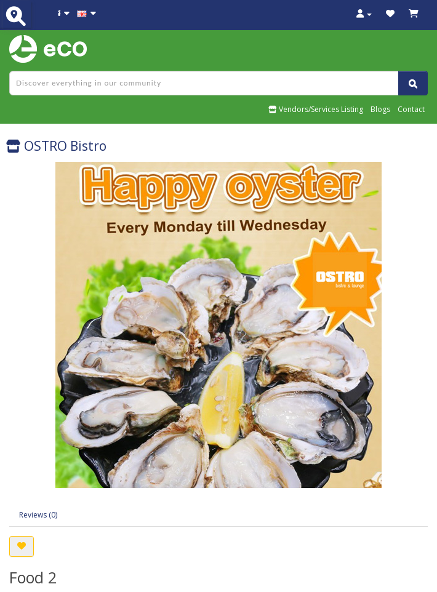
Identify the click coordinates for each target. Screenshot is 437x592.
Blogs (380, 109)
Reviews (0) (38, 515)
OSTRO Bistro (56, 145)
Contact (411, 109)
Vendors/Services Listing (315, 109)
